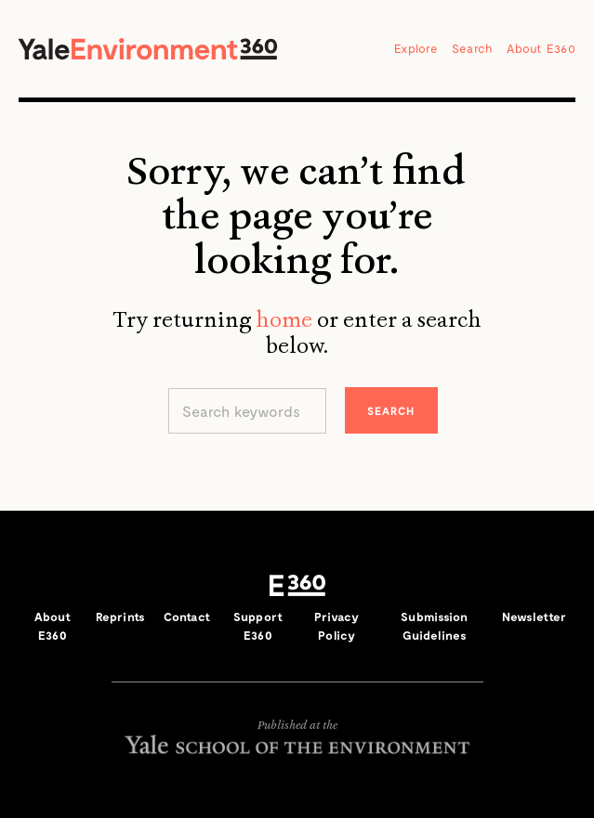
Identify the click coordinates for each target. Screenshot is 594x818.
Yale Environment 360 (148, 48)
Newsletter (534, 616)
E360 (297, 585)
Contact (187, 616)
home (284, 319)
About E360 (541, 48)
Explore (416, 48)
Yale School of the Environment (297, 744)
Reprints (120, 616)
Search (473, 48)
